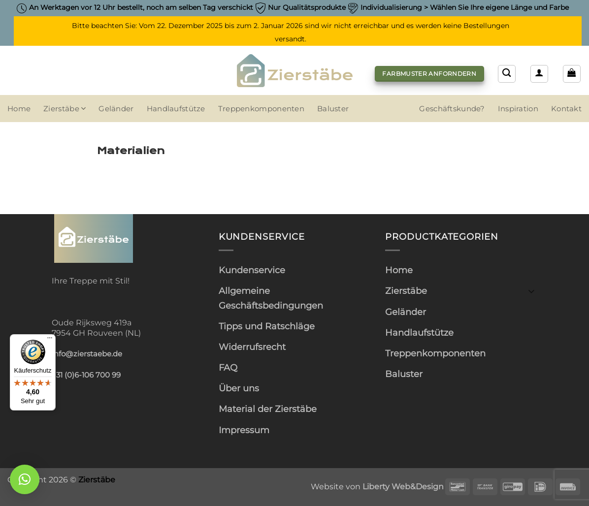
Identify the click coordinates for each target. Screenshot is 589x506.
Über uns (239, 388)
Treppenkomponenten (261, 108)
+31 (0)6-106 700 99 (86, 375)
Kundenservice (252, 270)
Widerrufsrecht (252, 346)
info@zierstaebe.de (87, 353)
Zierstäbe (64, 108)
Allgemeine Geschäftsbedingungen (271, 298)
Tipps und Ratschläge (267, 326)
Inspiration (518, 108)
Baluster (333, 108)
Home (19, 108)
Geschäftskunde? (452, 108)
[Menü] (50, 340)
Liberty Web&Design (403, 486)
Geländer (115, 108)
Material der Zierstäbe (268, 408)
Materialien (130, 151)
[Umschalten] (531, 290)
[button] (572, 74)
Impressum (244, 430)
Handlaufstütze (176, 108)
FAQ (228, 367)
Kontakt (566, 108)
